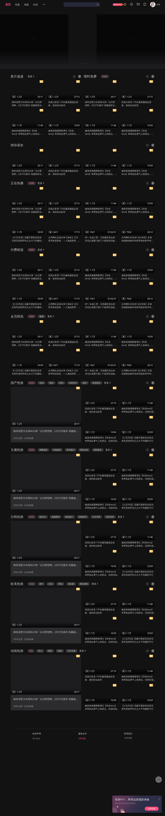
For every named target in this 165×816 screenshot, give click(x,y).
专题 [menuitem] (17, 4)
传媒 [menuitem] (26, 4)
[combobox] (81, 4)
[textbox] (80, 5)
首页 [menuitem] (8, 4)
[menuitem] (46, 5)
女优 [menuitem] (35, 4)
